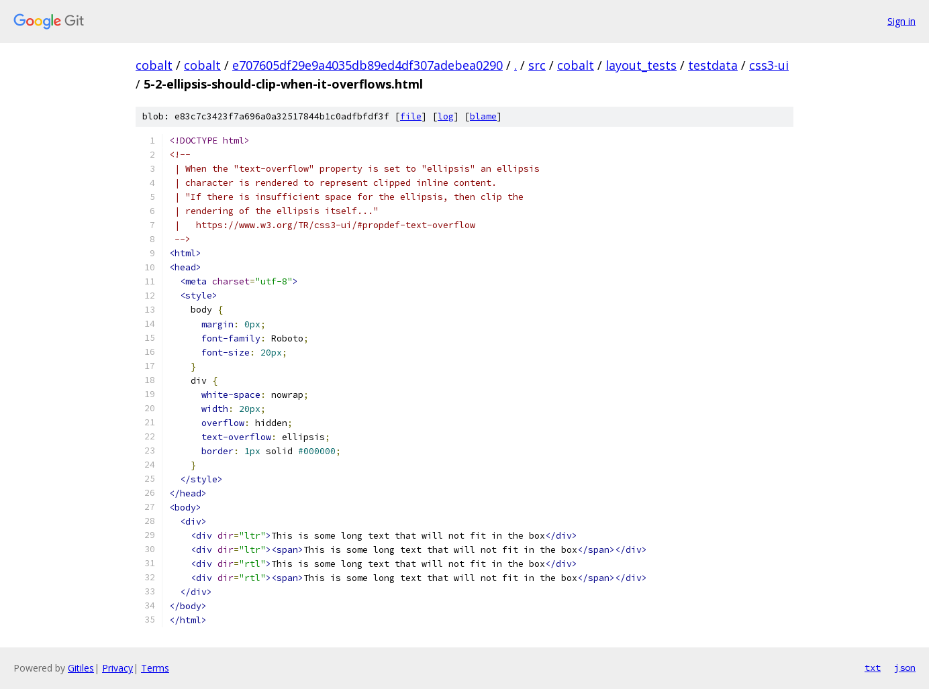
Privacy (117, 667)
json (905, 667)
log (446, 116)
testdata (713, 65)
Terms (155, 667)
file (411, 116)
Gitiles (81, 667)
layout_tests (641, 65)
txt (873, 667)
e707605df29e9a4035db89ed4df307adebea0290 (367, 65)
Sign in (901, 21)
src (537, 65)
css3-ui (769, 65)
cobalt (154, 65)
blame (483, 116)
